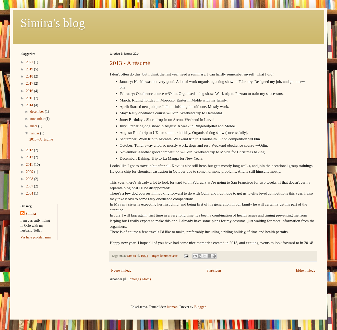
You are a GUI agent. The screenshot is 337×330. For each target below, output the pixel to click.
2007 (30, 186)
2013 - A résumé (130, 63)
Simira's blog (52, 23)
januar (35, 133)
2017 (30, 83)
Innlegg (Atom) (139, 279)
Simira (31, 213)
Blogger (200, 307)
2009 (30, 172)
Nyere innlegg (121, 270)
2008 (30, 179)
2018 (30, 76)
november (37, 119)
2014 (30, 105)
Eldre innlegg (305, 270)
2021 (30, 62)
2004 (30, 193)
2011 (30, 165)
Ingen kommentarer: (165, 256)
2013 (30, 150)
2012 (30, 157)
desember (37, 111)
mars (34, 126)
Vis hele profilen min (35, 237)
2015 (30, 98)
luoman (172, 307)
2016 (30, 91)
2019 (30, 69)
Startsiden (214, 270)
